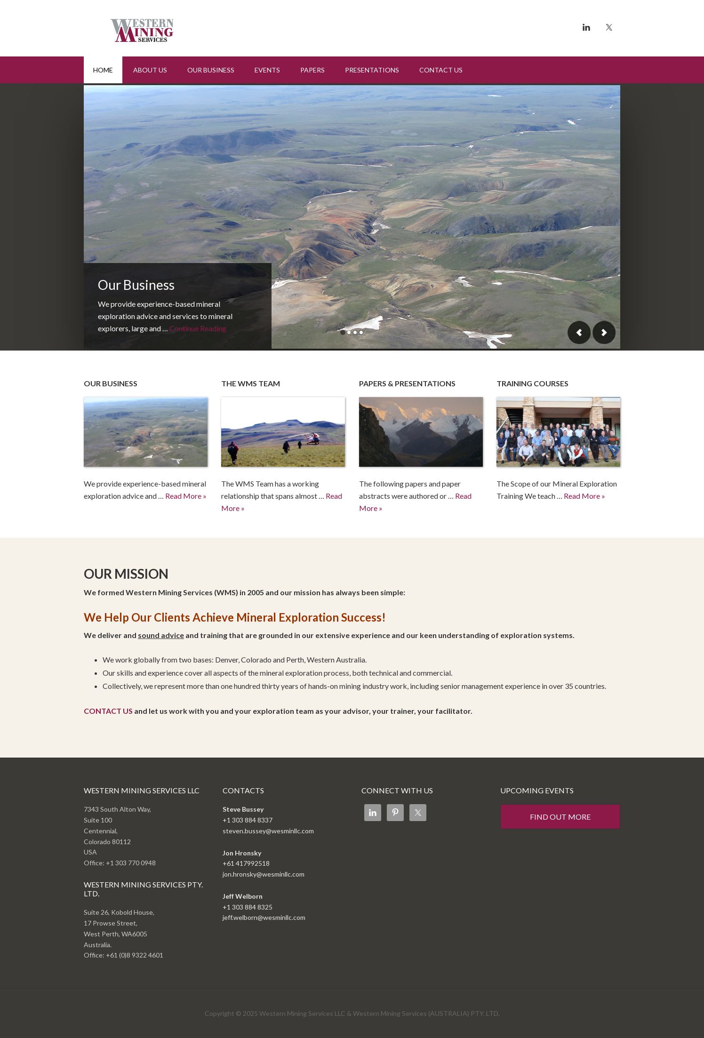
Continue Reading (197, 328)
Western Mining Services (164, 25)
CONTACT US (108, 710)
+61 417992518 (246, 863)
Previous (579, 332)
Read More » (186, 495)
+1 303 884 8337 (247, 820)
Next (604, 332)
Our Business (136, 285)
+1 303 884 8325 (247, 907)
